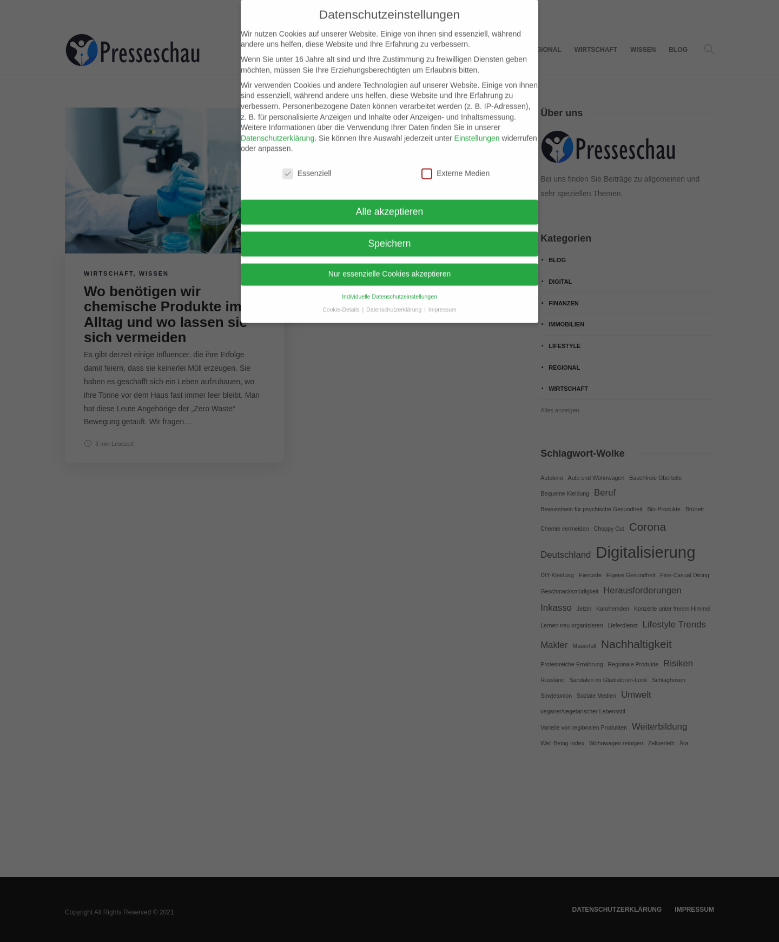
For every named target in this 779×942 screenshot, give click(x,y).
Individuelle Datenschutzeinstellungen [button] (389, 285)
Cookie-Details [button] (341, 299)
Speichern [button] (389, 233)
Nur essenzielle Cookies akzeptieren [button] (389, 263)
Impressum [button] (442, 299)
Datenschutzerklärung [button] (394, 299)
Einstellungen (477, 127)
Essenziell (307, 163)
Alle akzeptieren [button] (390, 201)
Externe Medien (455, 163)
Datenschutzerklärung (277, 127)
